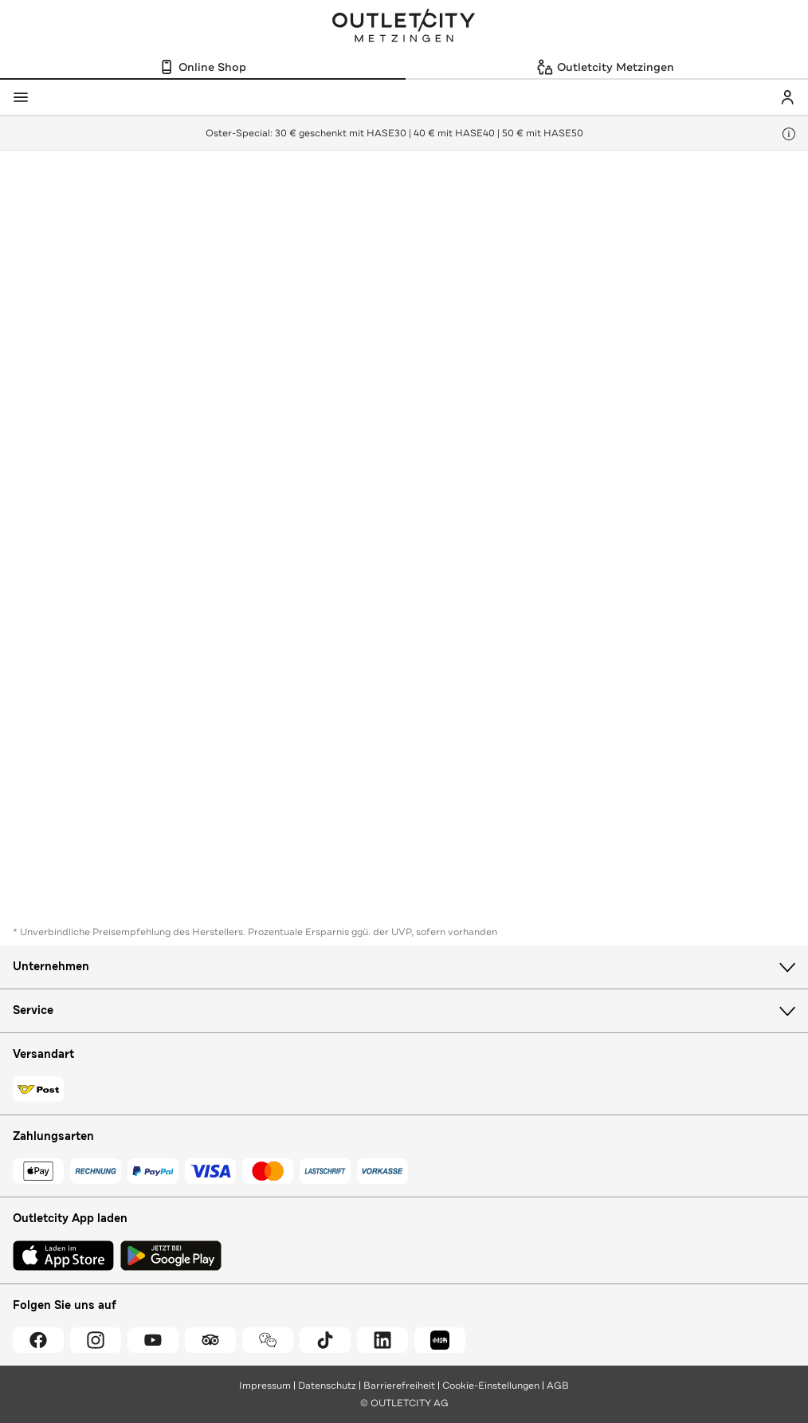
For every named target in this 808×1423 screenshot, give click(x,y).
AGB (558, 1385)
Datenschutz (327, 1385)
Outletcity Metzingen (404, 27)
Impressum (265, 1385)
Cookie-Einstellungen (490, 1385)
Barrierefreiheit (399, 1385)
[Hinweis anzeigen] (788, 133)
